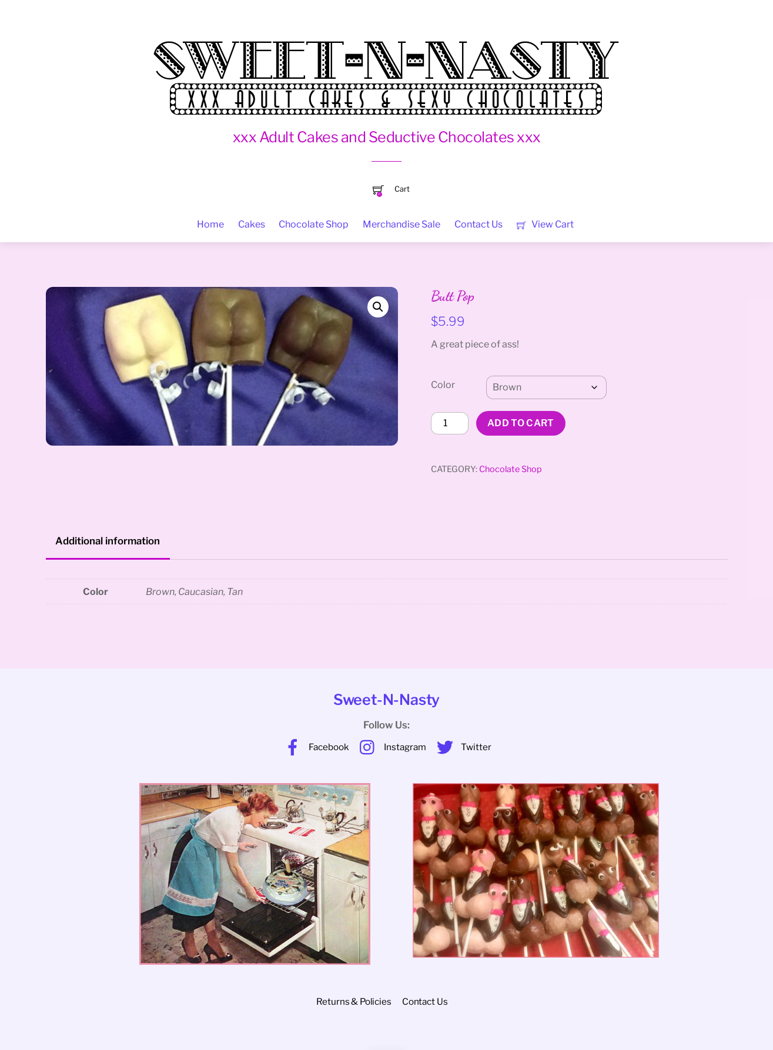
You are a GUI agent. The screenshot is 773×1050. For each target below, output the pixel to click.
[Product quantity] (450, 423)
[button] (378, 306)
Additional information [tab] (107, 541)
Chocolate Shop (314, 224)
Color (443, 384)
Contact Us (478, 224)
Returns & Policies (353, 1001)
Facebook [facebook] (314, 747)
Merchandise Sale (401, 224)
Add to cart (520, 423)
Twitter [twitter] (461, 747)
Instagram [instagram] (390, 747)
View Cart (545, 224)
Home (210, 224)
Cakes (251, 224)
